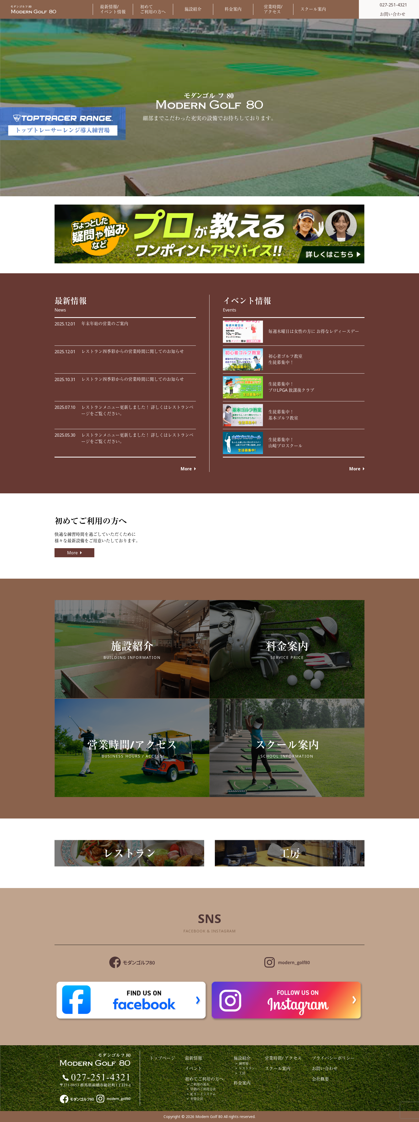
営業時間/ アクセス (283, 1058)
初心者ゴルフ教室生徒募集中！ (285, 359)
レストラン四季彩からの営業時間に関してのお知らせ (132, 352)
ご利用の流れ (200, 1084)
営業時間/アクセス (273, 9)
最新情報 (193, 1058)
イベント (193, 1068)
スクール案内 (313, 9)
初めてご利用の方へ (153, 9)
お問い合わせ (324, 1068)
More (186, 469)
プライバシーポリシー (333, 1058)
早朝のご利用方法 (203, 1089)
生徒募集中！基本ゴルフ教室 (283, 415)
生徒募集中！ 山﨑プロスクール (285, 443)
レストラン (247, 1068)
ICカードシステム (203, 1094)
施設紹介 (192, 9)
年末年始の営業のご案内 (104, 324)
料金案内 (233, 9)
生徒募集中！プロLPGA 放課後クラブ (291, 387)
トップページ (162, 1058)
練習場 (244, 1063)
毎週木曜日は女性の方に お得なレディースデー (313, 332)
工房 (242, 1073)
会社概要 (320, 1079)
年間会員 (196, 1099)
